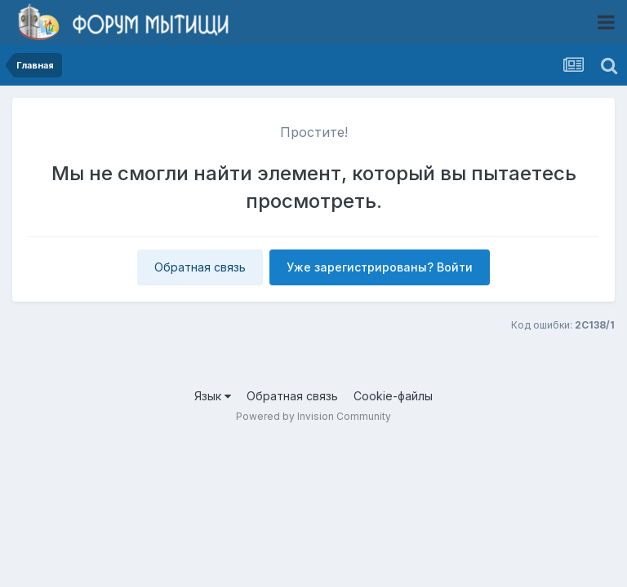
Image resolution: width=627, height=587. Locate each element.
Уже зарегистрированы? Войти (380, 267)
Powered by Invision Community (313, 416)
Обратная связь (200, 267)
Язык (212, 396)
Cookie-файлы (393, 396)
